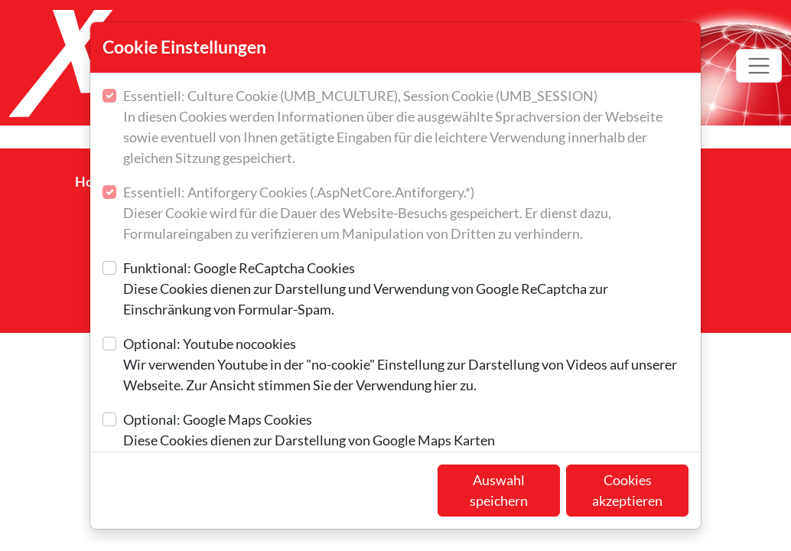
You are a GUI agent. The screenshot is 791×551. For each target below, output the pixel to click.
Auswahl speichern (499, 490)
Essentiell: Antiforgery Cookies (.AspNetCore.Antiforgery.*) (405, 214)
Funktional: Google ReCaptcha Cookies (405, 289)
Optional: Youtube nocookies (405, 365)
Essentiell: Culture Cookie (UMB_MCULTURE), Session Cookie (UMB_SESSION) (405, 127)
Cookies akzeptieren (627, 490)
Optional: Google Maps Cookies (309, 431)
